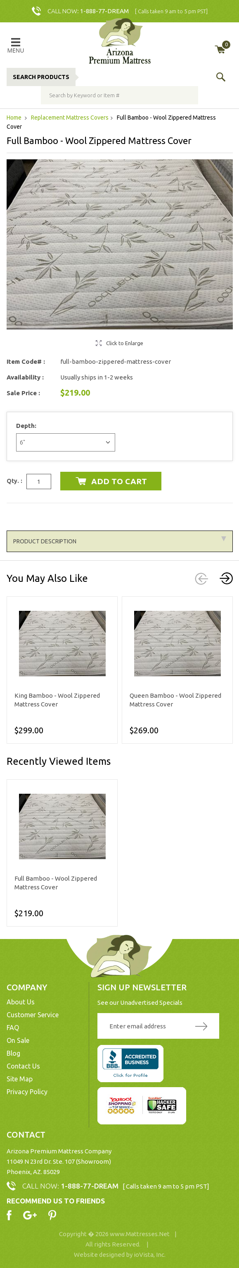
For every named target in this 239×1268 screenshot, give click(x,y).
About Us (21, 1002)
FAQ (13, 1027)
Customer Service (33, 1014)
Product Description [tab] (119, 540)
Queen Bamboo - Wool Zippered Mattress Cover (175, 700)
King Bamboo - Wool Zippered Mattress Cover (57, 700)
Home (15, 117)
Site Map (20, 1079)
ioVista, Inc (149, 1254)
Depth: (27, 425)
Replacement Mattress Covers (70, 117)
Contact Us (23, 1066)
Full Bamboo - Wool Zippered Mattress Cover (55, 883)
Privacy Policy (27, 1091)
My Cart (226, 45)
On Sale (18, 1040)
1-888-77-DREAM (104, 10)
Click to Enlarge (124, 343)
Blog (13, 1053)
